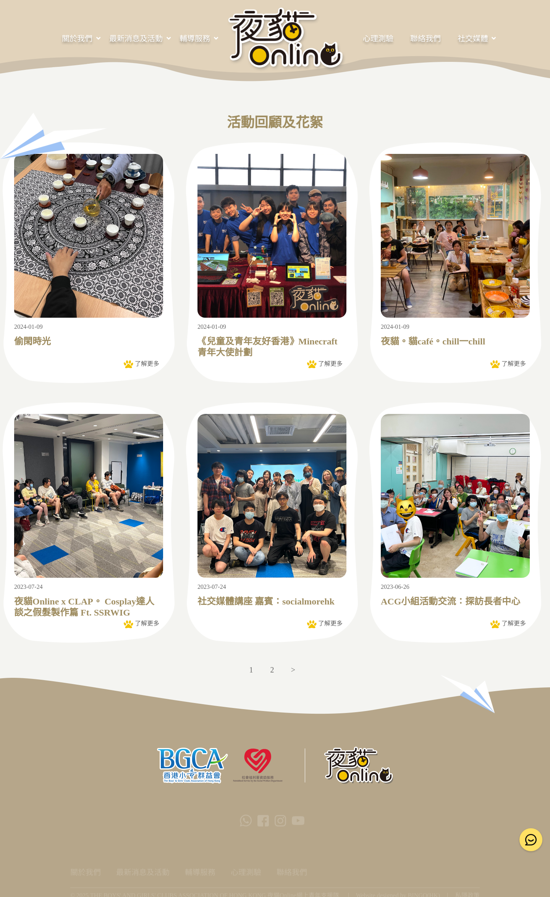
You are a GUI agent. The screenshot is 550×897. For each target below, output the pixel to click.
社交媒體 (473, 38)
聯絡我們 (425, 38)
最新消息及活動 (136, 38)
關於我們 (77, 38)
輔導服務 (195, 38)
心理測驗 (378, 38)
